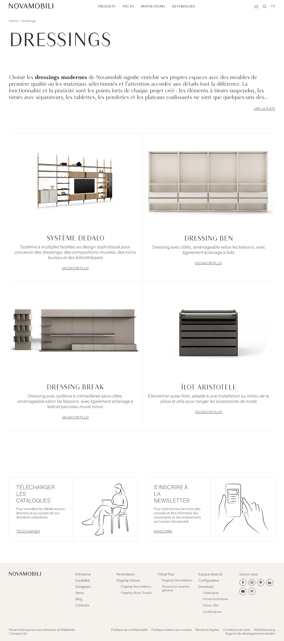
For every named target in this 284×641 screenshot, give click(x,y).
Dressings (29, 21)
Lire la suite (264, 109)
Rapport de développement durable (250, 633)
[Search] (264, 6)
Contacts (82, 605)
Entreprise (83, 574)
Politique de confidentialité (129, 630)
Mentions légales (207, 630)
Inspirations (153, 6)
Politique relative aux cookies (172, 630)
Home (13, 21)
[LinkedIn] (269, 582)
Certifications (212, 612)
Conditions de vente (236, 630)
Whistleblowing (264, 630)
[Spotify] (251, 591)
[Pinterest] (260, 582)
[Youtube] (243, 591)
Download (205, 587)
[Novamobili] (31, 6)
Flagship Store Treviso (136, 593)
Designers (83, 587)
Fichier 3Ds (211, 605)
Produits (106, 6)
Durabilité (82, 581)
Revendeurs (183, 6)
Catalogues (211, 593)
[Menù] (256, 6)
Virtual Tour (166, 574)
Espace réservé (210, 574)
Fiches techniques (215, 599)
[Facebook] (243, 582)
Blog (78, 599)
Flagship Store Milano (136, 586)
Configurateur (208, 581)
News (79, 593)
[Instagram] (251, 582)
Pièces (128, 6)
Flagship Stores (128, 581)
